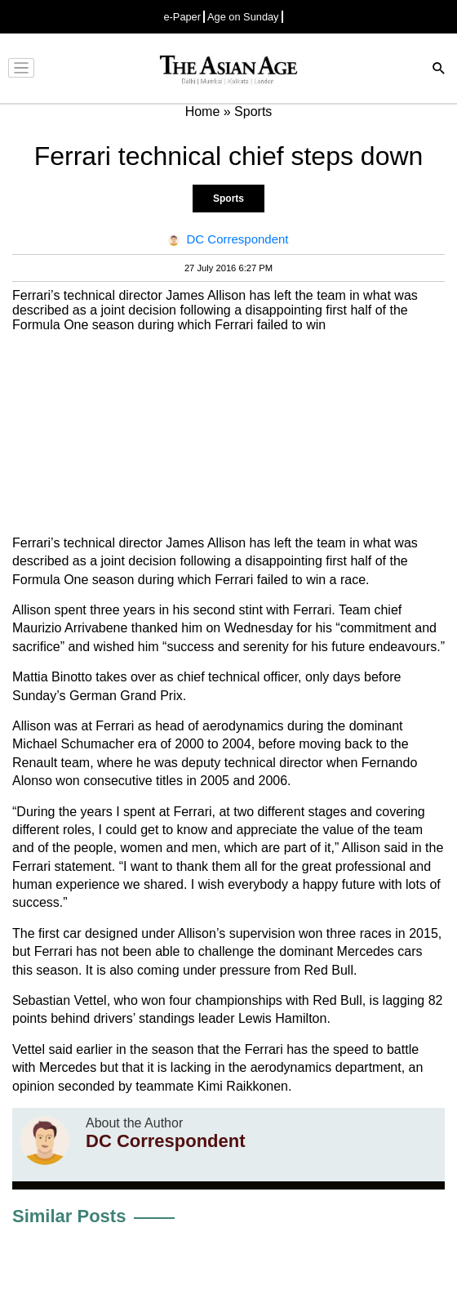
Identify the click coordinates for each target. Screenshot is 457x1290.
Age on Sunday (243, 17)
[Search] (439, 70)
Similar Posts (69, 1216)
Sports (228, 198)
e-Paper (182, 17)
